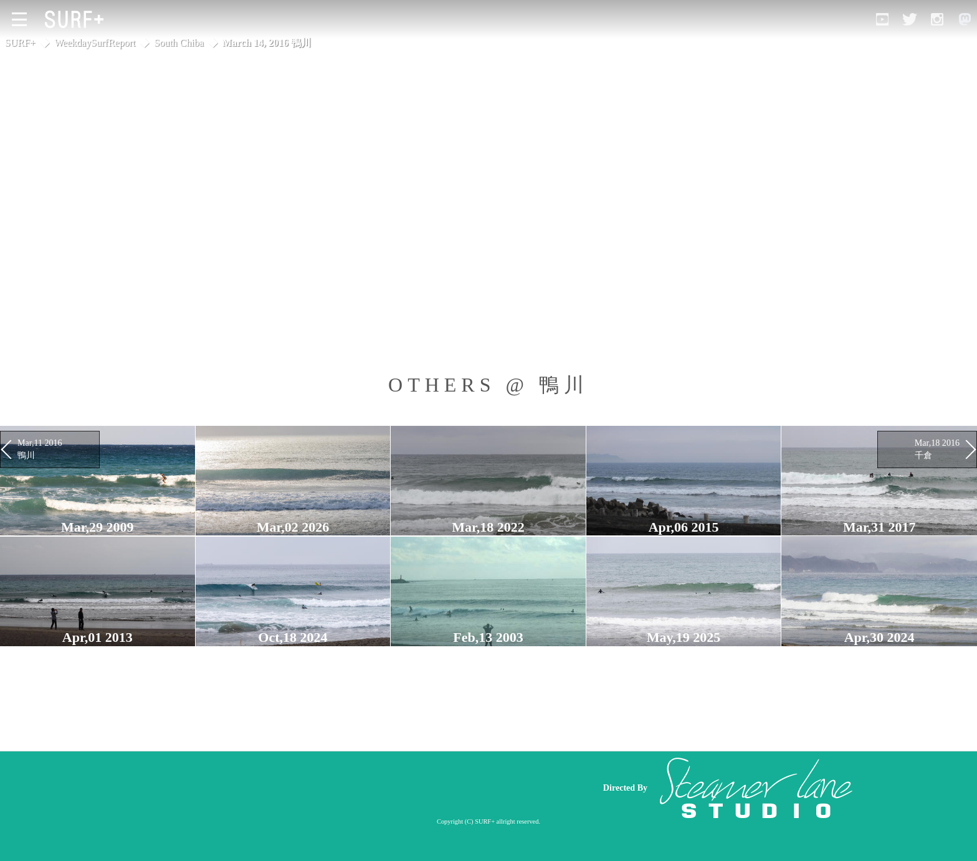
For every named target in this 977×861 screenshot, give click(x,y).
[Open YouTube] (882, 19)
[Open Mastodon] (964, 19)
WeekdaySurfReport (94, 42)
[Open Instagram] (937, 19)
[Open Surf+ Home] (77, 19)
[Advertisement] (351, 788)
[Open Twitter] (909, 19)
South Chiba (179, 42)
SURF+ (20, 42)
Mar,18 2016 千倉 (937, 449)
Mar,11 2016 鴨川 (39, 449)
